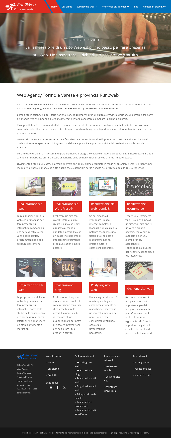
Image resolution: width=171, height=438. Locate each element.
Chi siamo (67, 7)
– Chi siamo (52, 368)
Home (54, 7)
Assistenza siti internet (114, 7)
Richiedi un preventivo (154, 7)
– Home (50, 362)
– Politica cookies (142, 368)
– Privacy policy (141, 362)
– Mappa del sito (142, 375)
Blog (135, 7)
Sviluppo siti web (85, 7)
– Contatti (51, 375)
